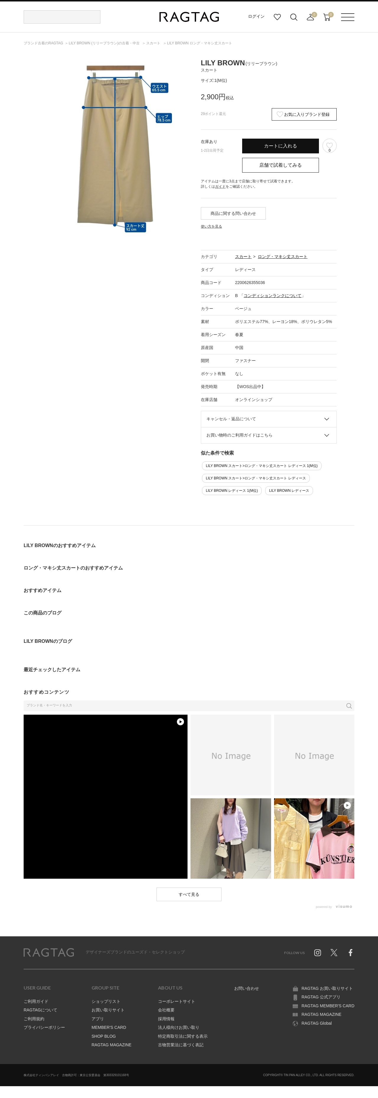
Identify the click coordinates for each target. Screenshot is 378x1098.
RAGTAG (49, 952)
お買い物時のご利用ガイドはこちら (239, 435)
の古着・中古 (105, 43)
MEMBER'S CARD (109, 1027)
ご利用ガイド (36, 1001)
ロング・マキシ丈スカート (282, 256)
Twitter (334, 952)
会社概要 (166, 1010)
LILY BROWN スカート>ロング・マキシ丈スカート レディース (256, 478)
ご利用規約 (34, 1018)
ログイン (256, 16)
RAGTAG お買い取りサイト (327, 988)
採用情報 (166, 1018)
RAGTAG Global (317, 1023)
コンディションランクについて (273, 295)
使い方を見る (211, 226)
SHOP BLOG (104, 1036)
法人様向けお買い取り (178, 1027)
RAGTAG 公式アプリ (321, 997)
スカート (243, 256)
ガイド (220, 186)
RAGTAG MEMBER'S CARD (328, 1005)
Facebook (350, 952)
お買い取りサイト (108, 1010)
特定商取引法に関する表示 (183, 1036)
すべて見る (189, 894)
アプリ (98, 1018)
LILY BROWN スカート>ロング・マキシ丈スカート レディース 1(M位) (262, 466)
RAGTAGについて (40, 1010)
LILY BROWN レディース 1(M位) (232, 491)
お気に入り (277, 17)
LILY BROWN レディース (289, 491)
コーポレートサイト (176, 1001)
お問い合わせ (246, 988)
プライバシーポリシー (44, 1027)
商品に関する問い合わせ (233, 213)
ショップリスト (106, 1001)
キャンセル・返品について (231, 418)
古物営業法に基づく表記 (180, 1044)
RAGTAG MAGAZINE (111, 1044)
